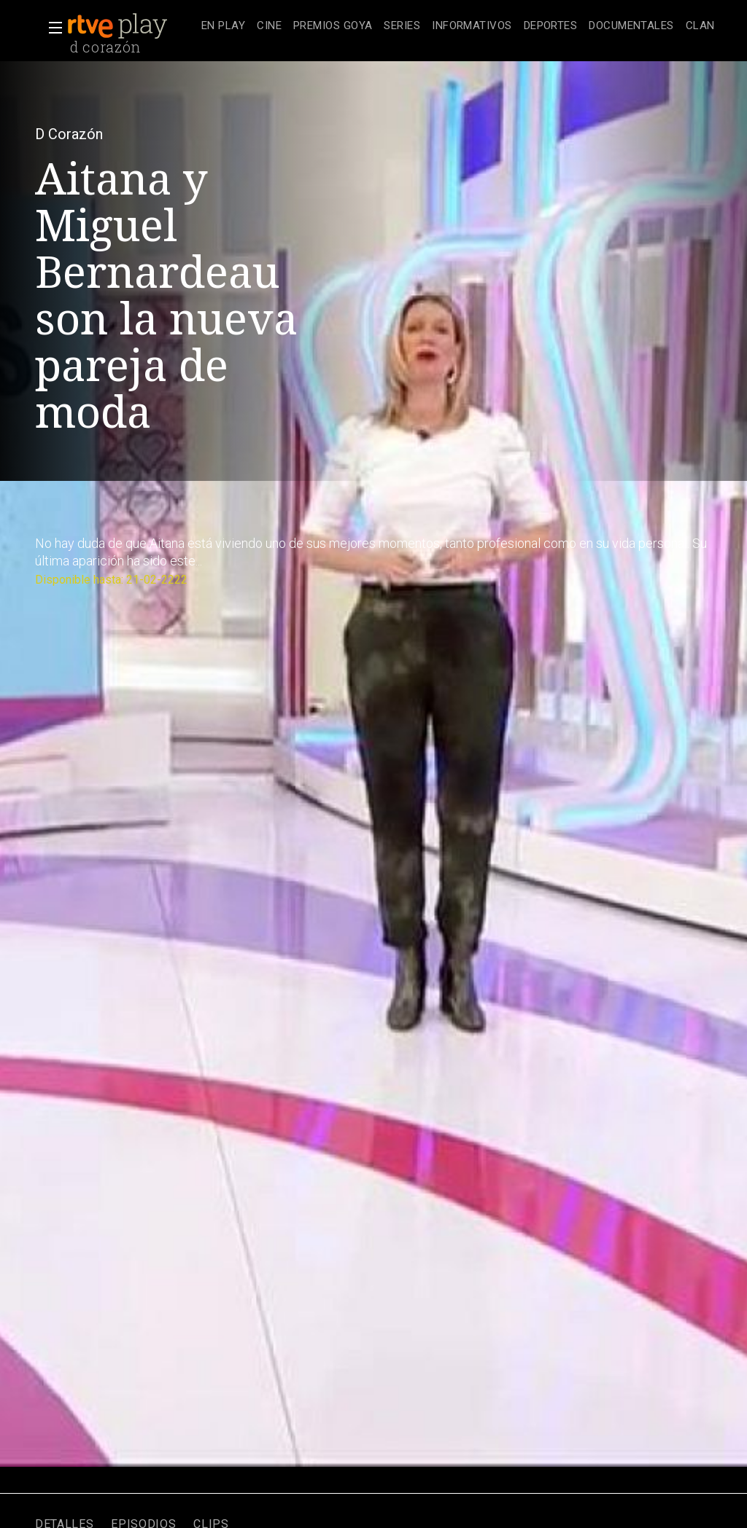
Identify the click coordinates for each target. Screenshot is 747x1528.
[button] (51, 28)
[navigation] (458, 26)
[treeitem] (223, 26)
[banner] (131, 26)
